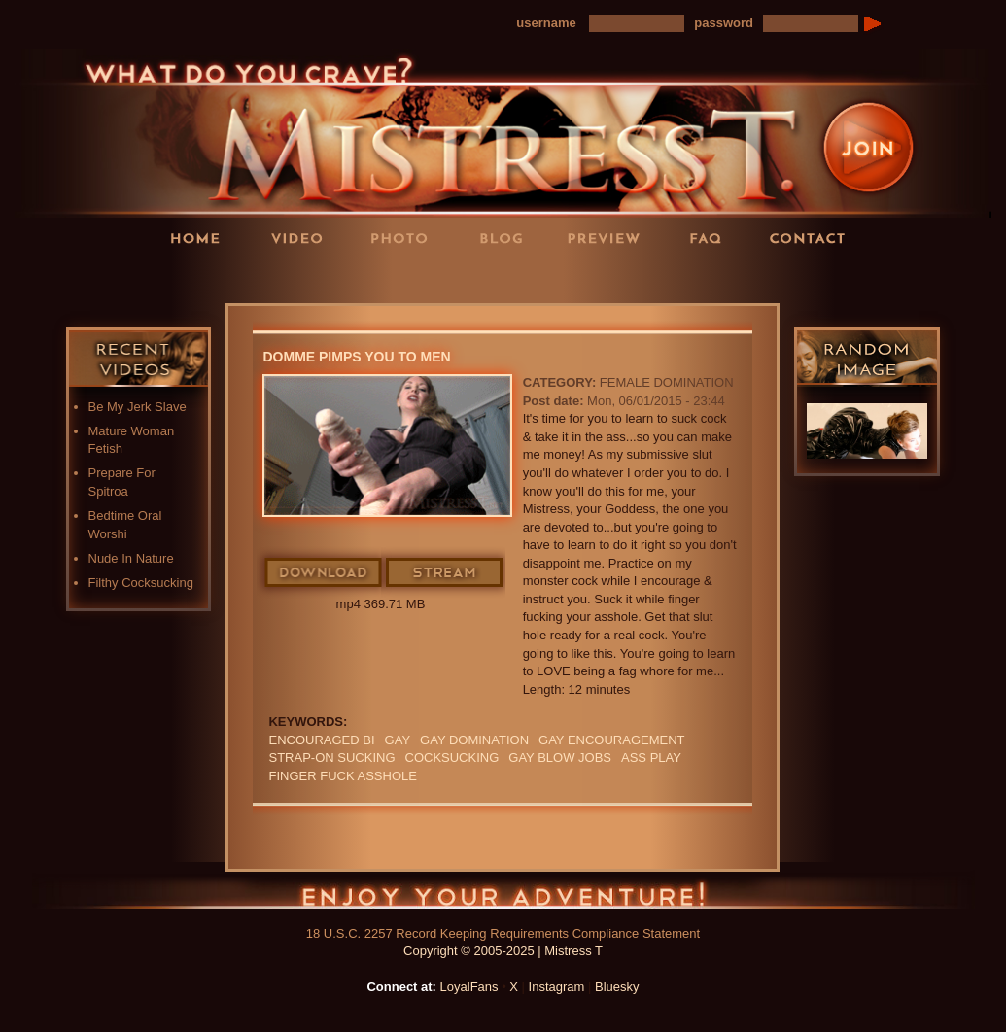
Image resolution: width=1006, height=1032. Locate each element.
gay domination (474, 740)
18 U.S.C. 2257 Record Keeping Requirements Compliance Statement (503, 933)
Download (324, 573)
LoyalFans (304, 277)
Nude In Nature (131, 558)
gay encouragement (611, 740)
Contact (813, 238)
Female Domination (667, 382)
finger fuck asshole (342, 776)
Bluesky (617, 987)
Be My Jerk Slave (137, 406)
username (545, 23)
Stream (445, 573)
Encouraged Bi (321, 740)
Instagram (557, 987)
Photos (405, 238)
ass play (651, 757)
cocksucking (452, 757)
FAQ (711, 238)
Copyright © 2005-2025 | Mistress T (503, 951)
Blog (507, 238)
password (723, 23)
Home (201, 238)
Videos (303, 238)
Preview (609, 238)
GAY (398, 740)
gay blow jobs (559, 757)
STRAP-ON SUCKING (331, 757)
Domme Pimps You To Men (356, 356)
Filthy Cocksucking (140, 582)
